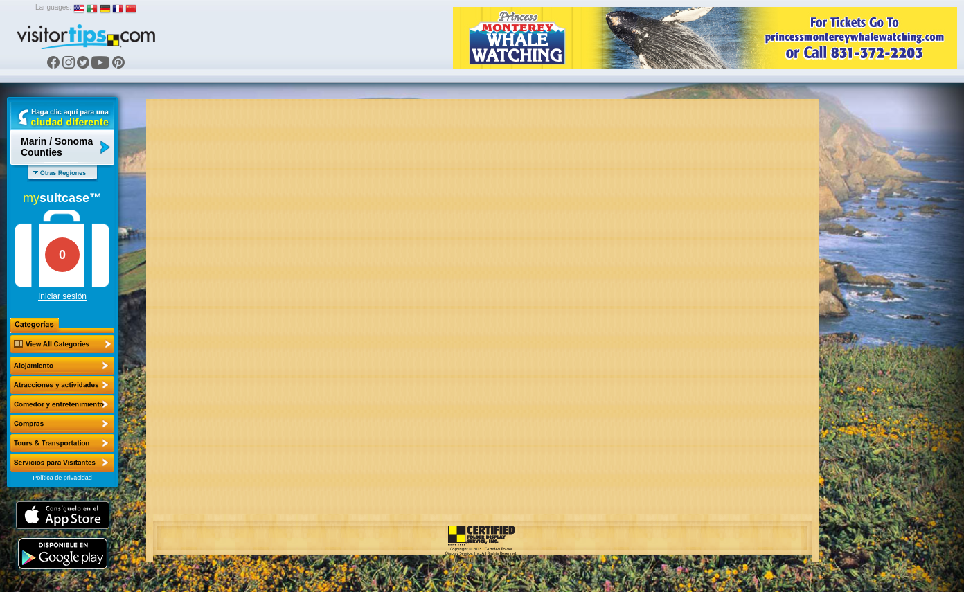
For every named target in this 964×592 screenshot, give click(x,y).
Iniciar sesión (62, 296)
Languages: (53, 7)
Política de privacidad (62, 477)
